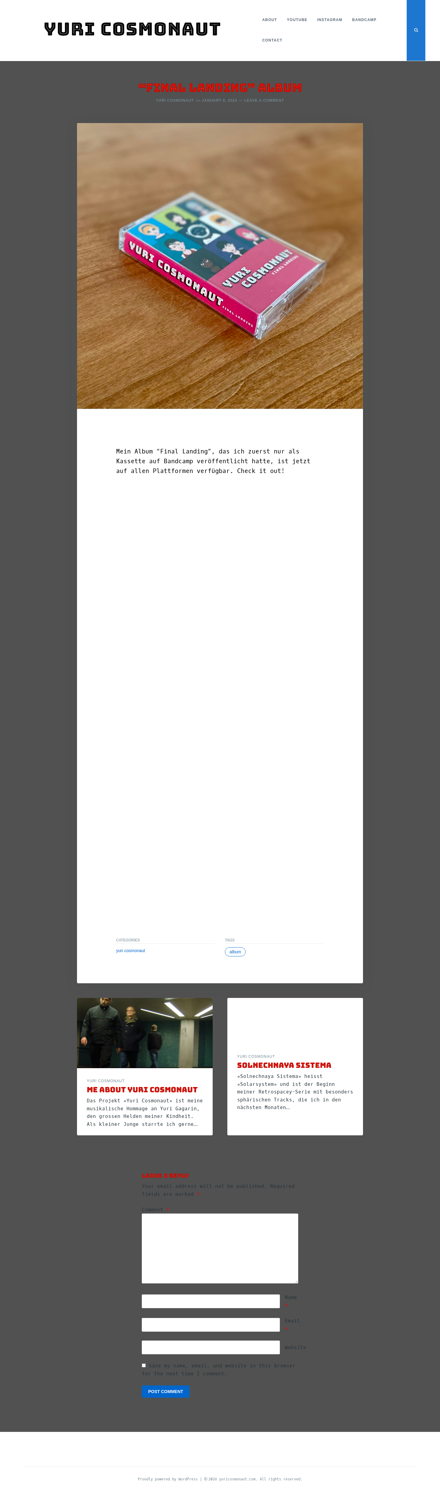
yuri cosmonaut (130, 950)
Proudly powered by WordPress (169, 1478)
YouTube (296, 20)
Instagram (328, 20)
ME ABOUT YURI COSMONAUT (142, 1089)
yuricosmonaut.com (237, 1478)
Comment (155, 1209)
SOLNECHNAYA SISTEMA (284, 1065)
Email (292, 1324)
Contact (271, 40)
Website (295, 1347)
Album (235, 951)
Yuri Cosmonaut (175, 100)
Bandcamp (363, 20)
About (268, 20)
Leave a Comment (264, 100)
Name (291, 1301)
